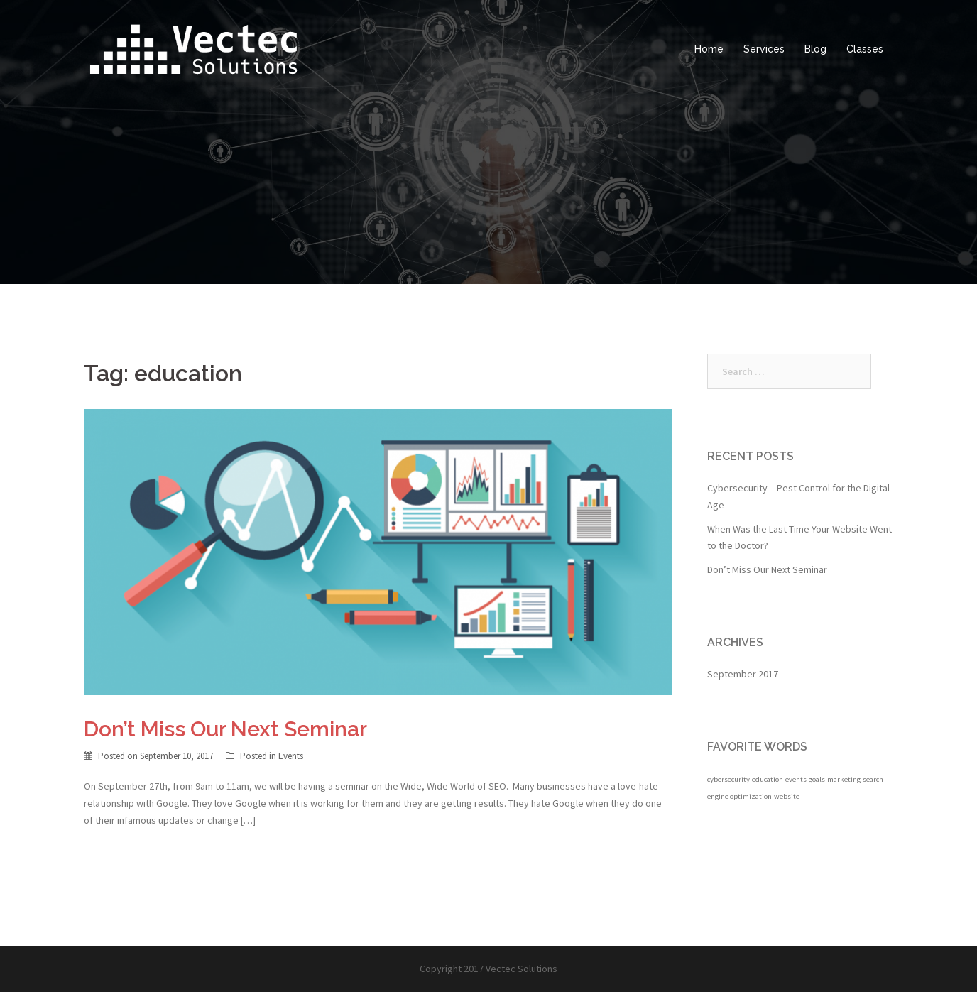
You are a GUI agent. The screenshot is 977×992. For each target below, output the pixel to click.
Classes (864, 49)
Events (290, 756)
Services (764, 49)
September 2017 (742, 673)
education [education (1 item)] (767, 779)
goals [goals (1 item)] (817, 779)
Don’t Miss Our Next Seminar (225, 728)
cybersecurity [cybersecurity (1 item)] (728, 779)
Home (709, 49)
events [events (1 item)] (796, 779)
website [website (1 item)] (786, 796)
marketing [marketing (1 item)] (844, 779)
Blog (815, 49)
